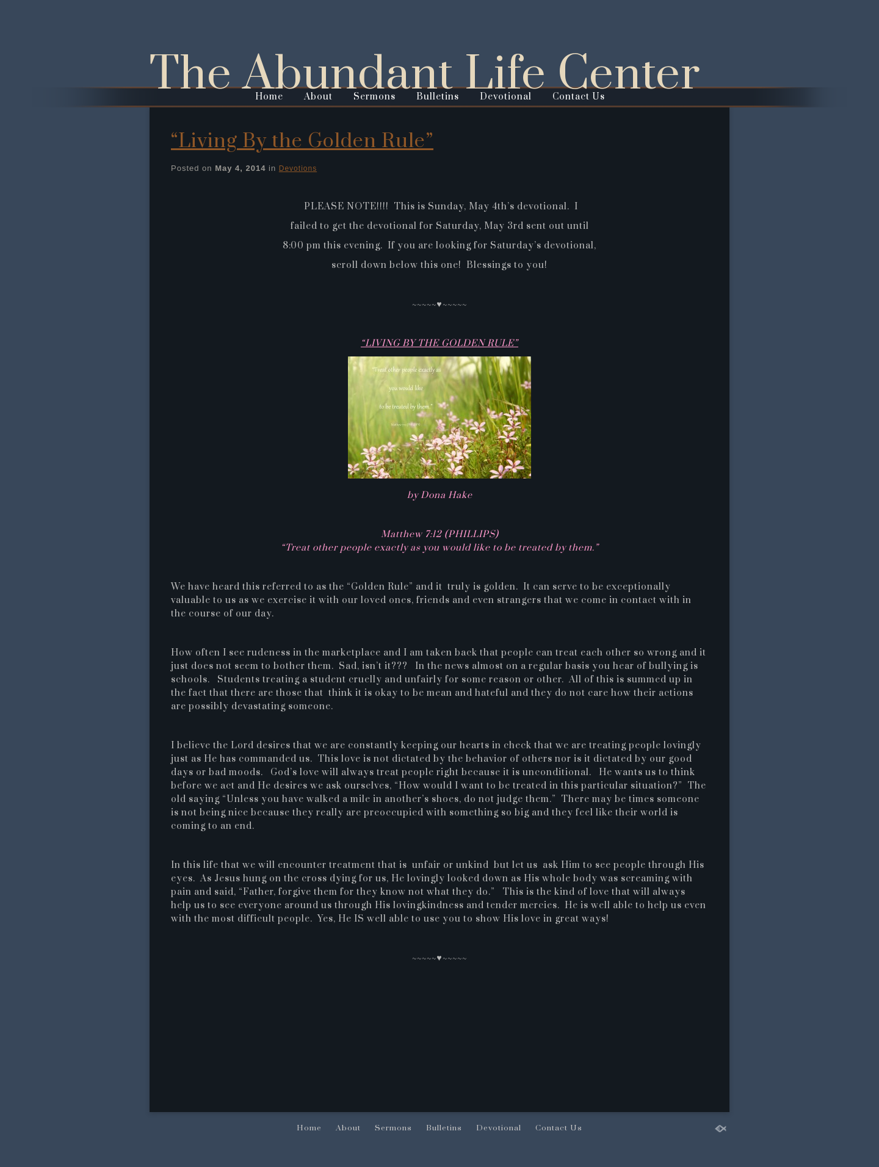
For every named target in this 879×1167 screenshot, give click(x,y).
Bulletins (437, 97)
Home (269, 97)
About (318, 97)
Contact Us (578, 97)
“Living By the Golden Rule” (302, 141)
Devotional (506, 97)
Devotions (298, 168)
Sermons (374, 97)
